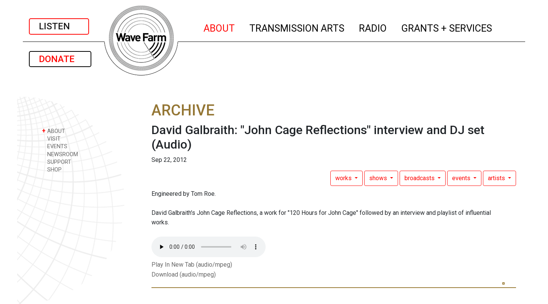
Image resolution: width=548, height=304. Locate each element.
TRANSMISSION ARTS (297, 27)
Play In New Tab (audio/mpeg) (191, 264)
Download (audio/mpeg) (183, 274)
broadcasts (420, 178)
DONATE (60, 59)
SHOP (52, 169)
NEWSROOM (60, 154)
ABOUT (219, 27)
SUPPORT (56, 161)
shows (379, 178)
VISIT (51, 138)
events (462, 178)
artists (497, 178)
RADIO (373, 27)
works (344, 178)
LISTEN (59, 26)
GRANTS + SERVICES (447, 27)
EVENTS (54, 146)
